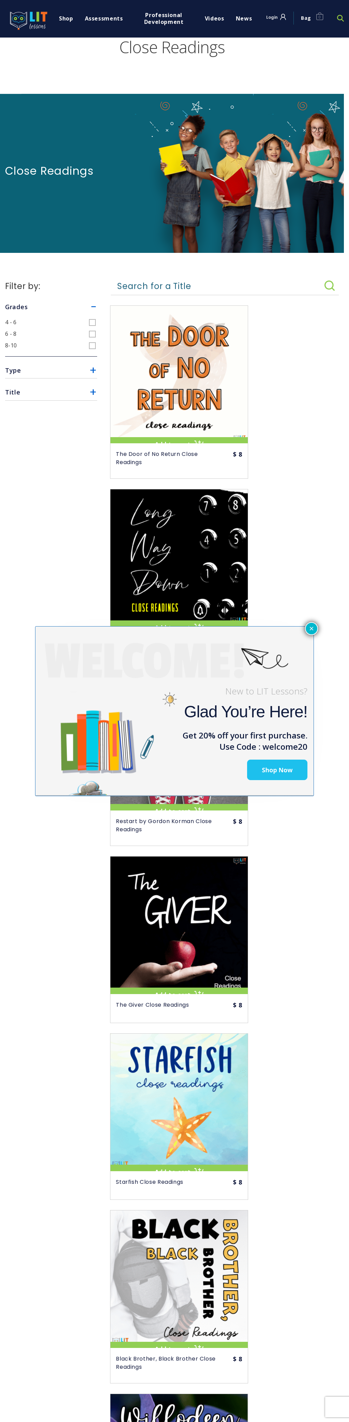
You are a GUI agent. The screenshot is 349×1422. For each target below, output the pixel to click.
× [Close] (311, 628)
